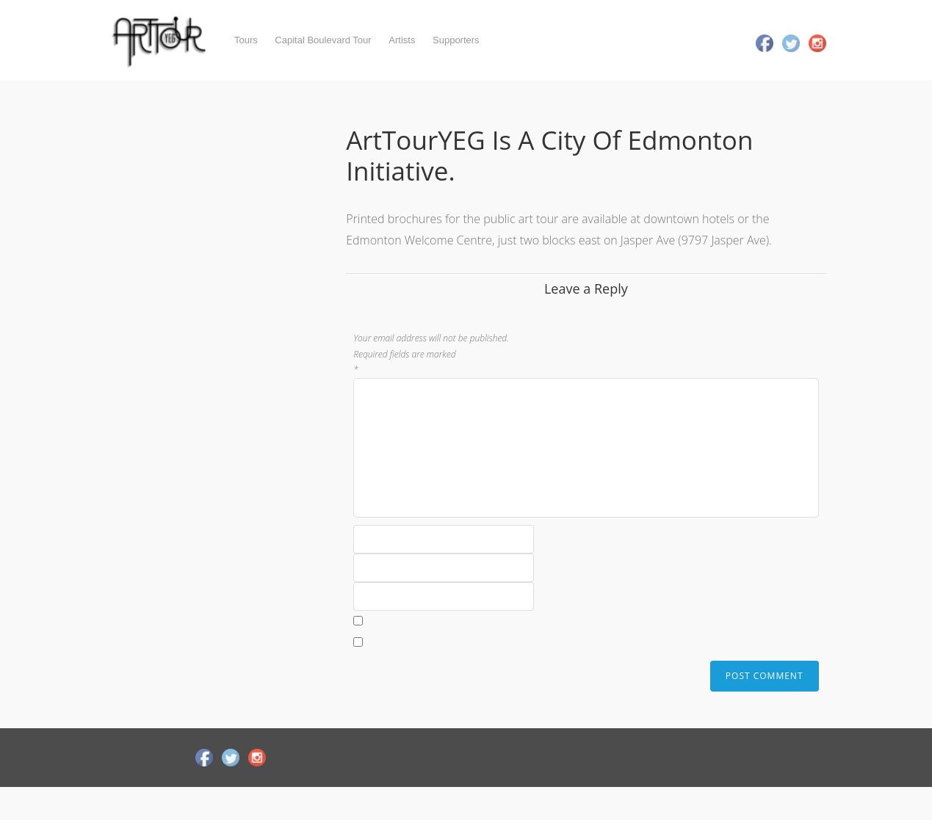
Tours (246, 40)
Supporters (456, 40)
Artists (402, 40)
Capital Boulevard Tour (323, 40)
